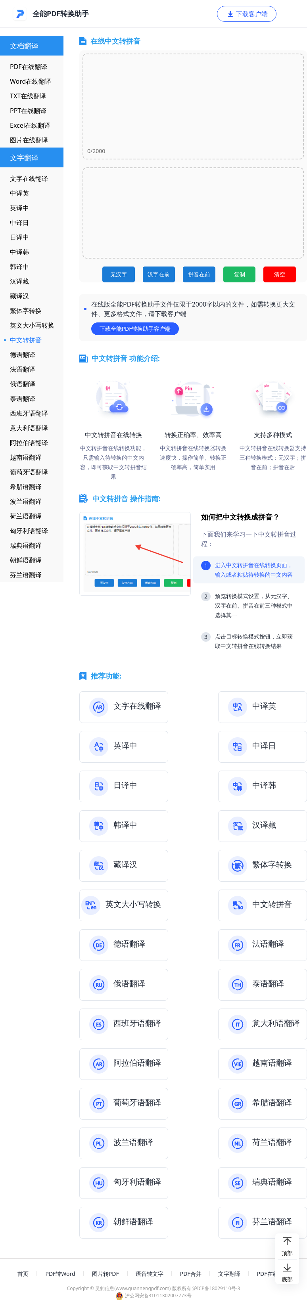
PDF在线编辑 (273, 1274)
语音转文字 (149, 1274)
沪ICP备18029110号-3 (216, 1288)
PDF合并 (190, 1274)
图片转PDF (105, 1274)
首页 (23, 1274)
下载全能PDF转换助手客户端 (135, 328)
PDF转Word (60, 1274)
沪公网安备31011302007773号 (153, 1295)
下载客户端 (247, 14)
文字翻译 (229, 1274)
